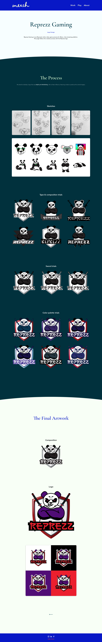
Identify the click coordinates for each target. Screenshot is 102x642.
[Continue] (51, 614)
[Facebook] (54, 636)
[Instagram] (48, 636)
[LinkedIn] (51, 636)
